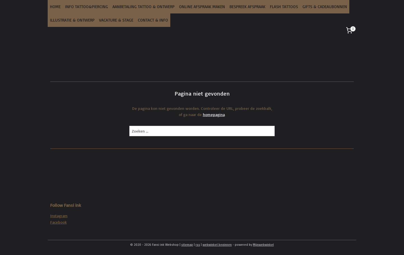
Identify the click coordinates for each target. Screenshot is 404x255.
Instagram (59, 215)
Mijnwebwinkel (263, 245)
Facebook (58, 222)
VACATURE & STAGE (116, 20)
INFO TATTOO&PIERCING (86, 6)
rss (198, 245)
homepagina (214, 114)
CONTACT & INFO (153, 20)
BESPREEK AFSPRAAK (247, 6)
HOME (55, 6)
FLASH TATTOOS (284, 6)
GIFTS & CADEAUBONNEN (324, 6)
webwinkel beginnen (217, 245)
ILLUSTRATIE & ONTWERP (72, 20)
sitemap (187, 245)
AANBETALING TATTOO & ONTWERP (144, 6)
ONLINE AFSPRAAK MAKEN (202, 6)
